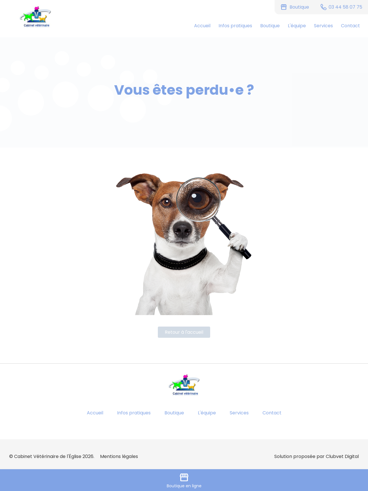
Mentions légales (119, 456)
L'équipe (297, 25)
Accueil (202, 25)
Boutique (270, 25)
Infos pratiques (235, 25)
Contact (350, 25)
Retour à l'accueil (184, 332)
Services (323, 25)
